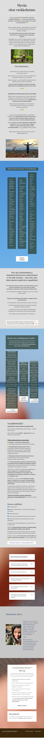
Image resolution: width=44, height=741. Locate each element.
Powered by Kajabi (38, 738)
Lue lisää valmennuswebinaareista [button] (13, 412)
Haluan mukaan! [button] (22, 260)
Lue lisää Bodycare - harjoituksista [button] (23, 400)
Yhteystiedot (38, 734)
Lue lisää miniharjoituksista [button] (35, 402)
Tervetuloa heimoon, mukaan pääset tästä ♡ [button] (21, 545)
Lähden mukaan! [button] (22, 709)
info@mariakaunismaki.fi (24, 721)
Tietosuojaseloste (29, 734)
